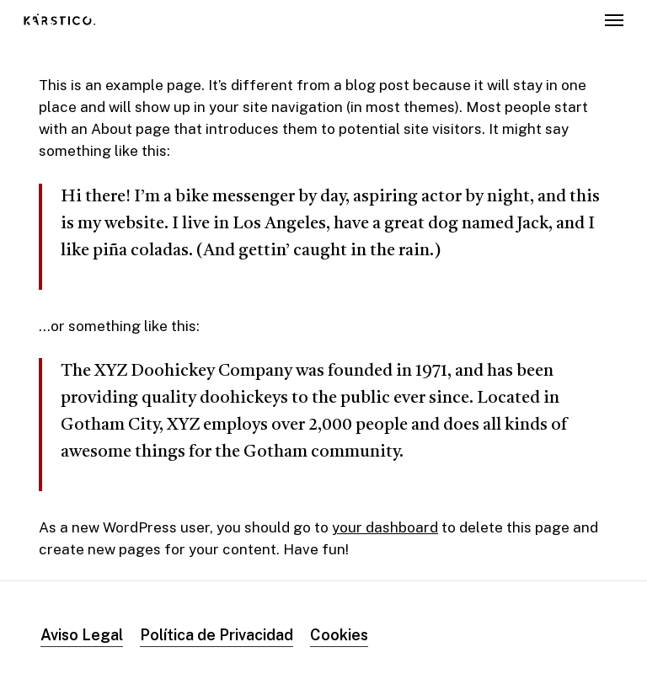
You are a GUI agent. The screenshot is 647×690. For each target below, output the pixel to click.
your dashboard (385, 527)
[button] (614, 20)
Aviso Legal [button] (81, 635)
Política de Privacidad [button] (216, 635)
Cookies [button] (339, 635)
